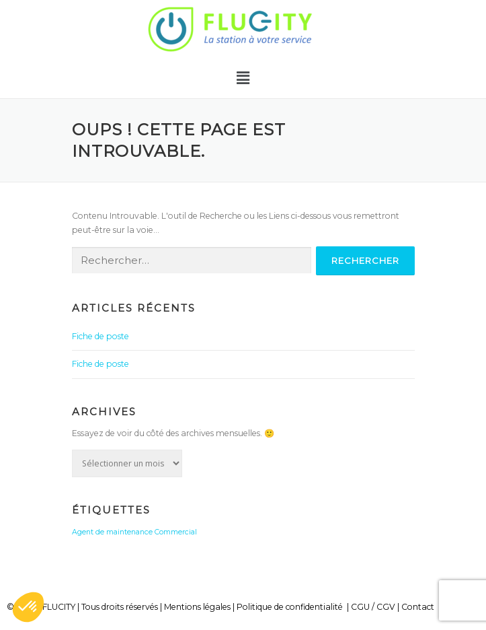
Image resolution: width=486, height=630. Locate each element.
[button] (242, 78)
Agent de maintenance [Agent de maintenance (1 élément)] (112, 532)
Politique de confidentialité (290, 607)
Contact (417, 607)
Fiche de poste (100, 336)
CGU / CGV (373, 607)
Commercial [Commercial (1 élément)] (176, 532)
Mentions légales (197, 607)
